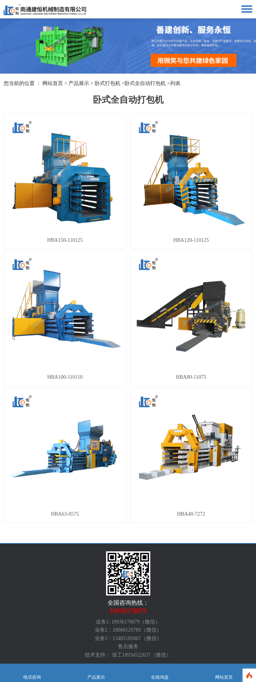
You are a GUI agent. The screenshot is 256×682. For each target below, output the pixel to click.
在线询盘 (160, 673)
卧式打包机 (107, 83)
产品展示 (79, 83)
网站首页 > (55, 83)
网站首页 (224, 673)
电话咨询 (32, 673)
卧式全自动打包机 (145, 83)
